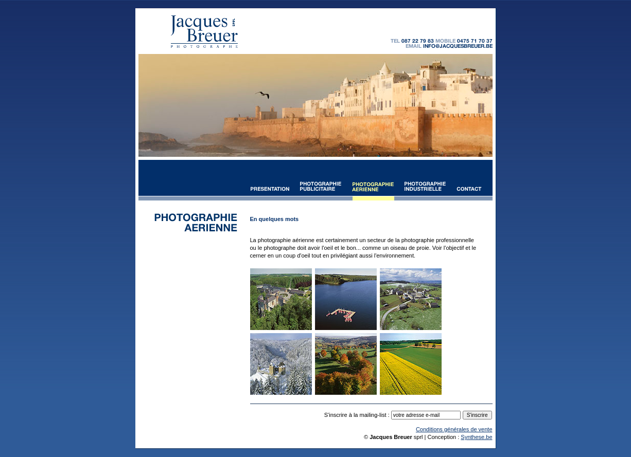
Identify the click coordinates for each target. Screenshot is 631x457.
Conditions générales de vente (454, 429)
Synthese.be (476, 437)
